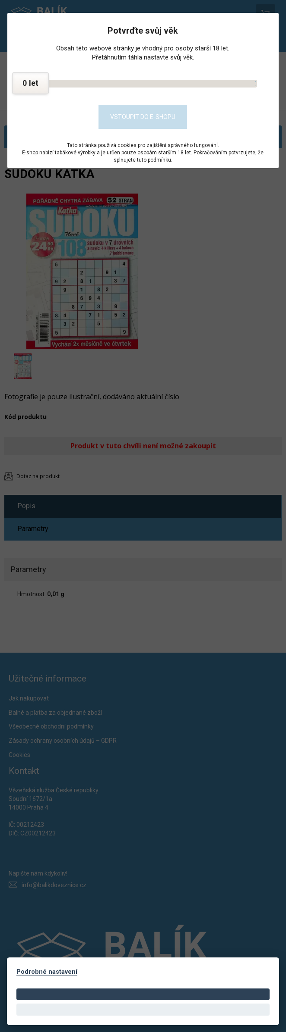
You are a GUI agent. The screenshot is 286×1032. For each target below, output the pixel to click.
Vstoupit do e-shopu (142, 116)
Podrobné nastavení (46, 972)
